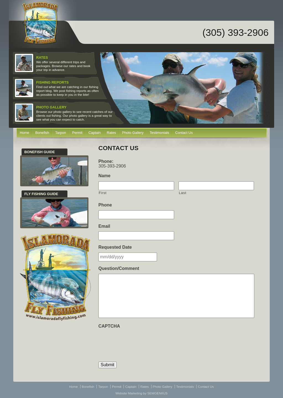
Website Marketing (129, 393)
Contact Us (184, 133)
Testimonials (159, 133)
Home (24, 133)
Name (104, 175)
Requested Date (115, 247)
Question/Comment (118, 268)
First (103, 193)
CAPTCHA (109, 326)
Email (104, 226)
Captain (94, 133)
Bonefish (42, 133)
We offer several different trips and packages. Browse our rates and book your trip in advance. (53, 63)
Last (182, 193)
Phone (105, 205)
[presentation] (140, 342)
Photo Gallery (133, 133)
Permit (77, 133)
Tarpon (60, 133)
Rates (111, 133)
